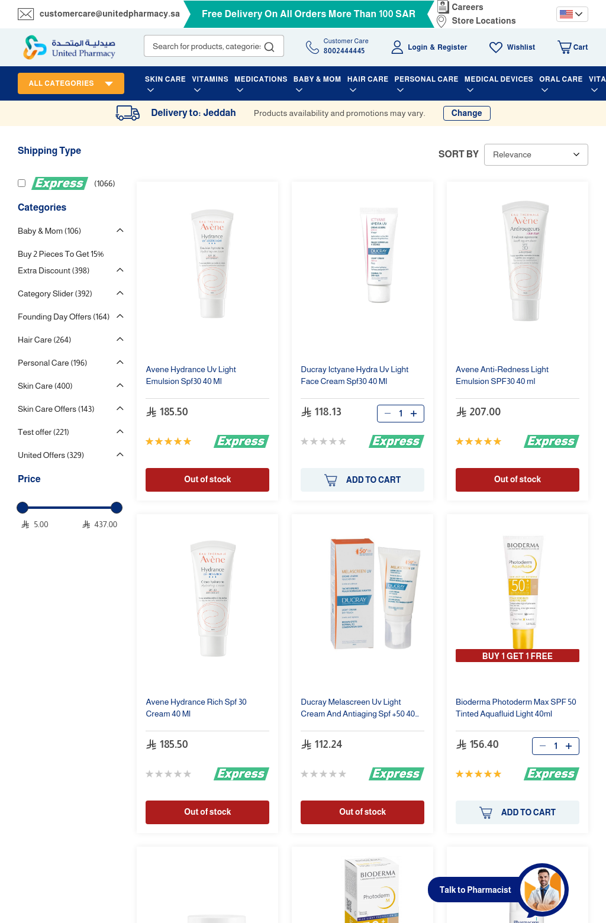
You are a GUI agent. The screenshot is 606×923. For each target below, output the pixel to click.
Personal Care (52, 362)
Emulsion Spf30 (191, 375)
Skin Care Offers (56, 409)
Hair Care (44, 339)
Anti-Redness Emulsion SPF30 (502, 375)
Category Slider (55, 293)
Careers (468, 7)
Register (452, 47)
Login (417, 47)
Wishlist (521, 47)
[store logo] (69, 47)
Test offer (43, 432)
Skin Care (45, 385)
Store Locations (484, 20)
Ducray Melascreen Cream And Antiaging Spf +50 (360, 709)
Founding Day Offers (63, 316)
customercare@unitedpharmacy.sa (110, 13)
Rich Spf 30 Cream (196, 707)
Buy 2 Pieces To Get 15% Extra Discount (61, 262)
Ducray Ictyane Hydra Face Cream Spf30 (354, 375)
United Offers (51, 455)
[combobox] (214, 46)
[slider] (22, 508)
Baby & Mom (49, 230)
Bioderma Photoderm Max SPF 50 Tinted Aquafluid (516, 707)
